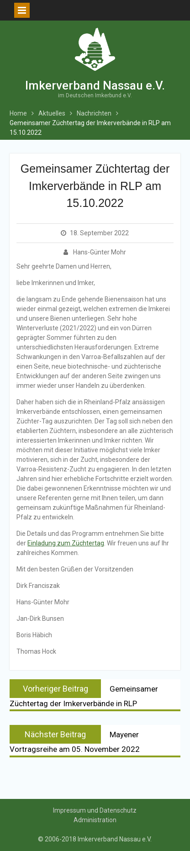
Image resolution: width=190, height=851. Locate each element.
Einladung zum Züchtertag (65, 543)
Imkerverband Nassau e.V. (95, 85)
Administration (95, 820)
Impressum (69, 810)
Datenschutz (118, 810)
